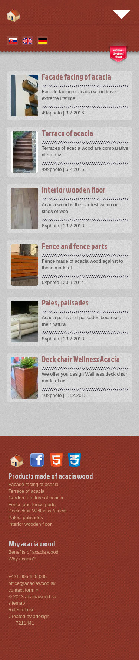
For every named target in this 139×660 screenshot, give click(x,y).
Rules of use (22, 609)
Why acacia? (22, 559)
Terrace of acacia (26, 491)
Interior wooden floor (30, 524)
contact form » (24, 590)
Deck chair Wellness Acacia (38, 511)
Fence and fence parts (32, 504)
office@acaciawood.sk (32, 583)
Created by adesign (29, 616)
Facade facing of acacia (34, 484)
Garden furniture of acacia (36, 498)
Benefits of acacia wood (34, 552)
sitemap (17, 603)
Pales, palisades (26, 517)
